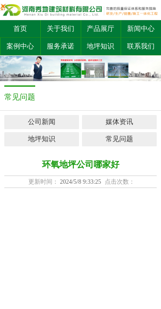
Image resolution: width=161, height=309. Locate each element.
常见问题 (119, 138)
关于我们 (60, 28)
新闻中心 (141, 28)
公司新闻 (41, 121)
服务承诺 (60, 46)
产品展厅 (100, 28)
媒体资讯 (119, 121)
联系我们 (141, 46)
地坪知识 (100, 46)
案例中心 (20, 46)
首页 (20, 28)
